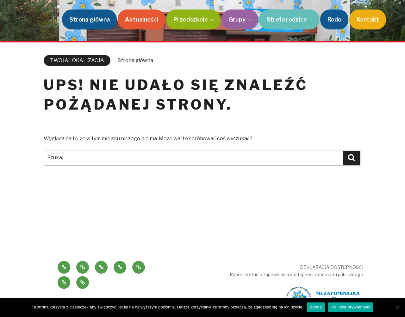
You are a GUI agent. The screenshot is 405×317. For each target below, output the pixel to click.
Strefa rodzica (290, 19)
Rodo (334, 19)
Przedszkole (194, 19)
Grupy (241, 19)
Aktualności (141, 19)
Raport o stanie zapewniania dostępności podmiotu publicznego (296, 274)
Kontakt (368, 19)
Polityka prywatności (350, 307)
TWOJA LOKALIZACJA (77, 60)
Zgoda (316, 307)
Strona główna (89, 19)
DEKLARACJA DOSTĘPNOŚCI (331, 267)
